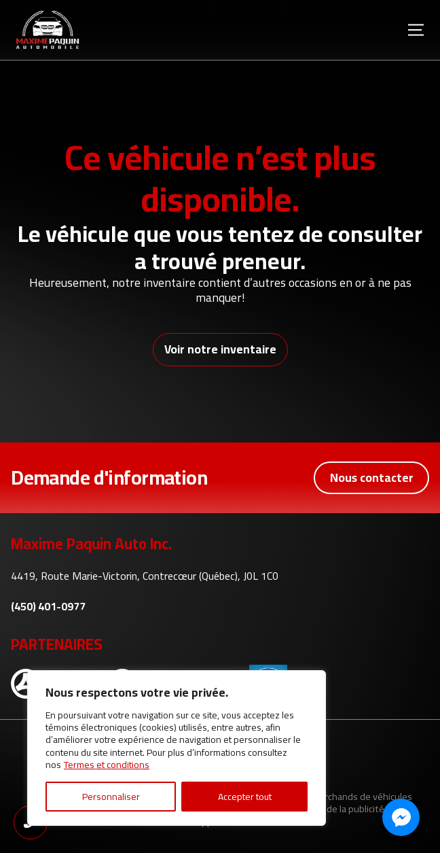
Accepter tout (245, 796)
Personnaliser (111, 796)
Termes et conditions (106, 764)
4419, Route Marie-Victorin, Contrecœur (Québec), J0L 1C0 (144, 575)
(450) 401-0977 (48, 606)
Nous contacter (372, 477)
